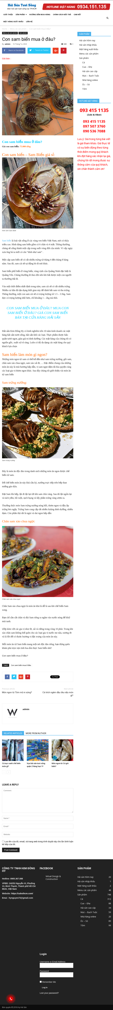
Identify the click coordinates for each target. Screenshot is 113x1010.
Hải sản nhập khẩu (88, 44)
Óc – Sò (86, 84)
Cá (83, 62)
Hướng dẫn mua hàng (39, 14)
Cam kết (77, 14)
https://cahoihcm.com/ (22, 893)
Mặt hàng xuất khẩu (13, 21)
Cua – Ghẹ (87, 66)
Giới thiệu (8, 14)
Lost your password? (49, 993)
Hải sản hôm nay (87, 40)
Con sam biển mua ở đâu (21, 665)
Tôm (84, 88)
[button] (107, 18)
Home (4, 29)
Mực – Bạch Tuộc (90, 75)
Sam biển (6, 240)
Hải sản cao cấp (89, 71)
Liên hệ (29, 21)
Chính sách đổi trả (62, 14)
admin (7, 44)
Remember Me (48, 982)
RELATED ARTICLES (13, 733)
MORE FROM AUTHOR (36, 733)
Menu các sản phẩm (18, 29)
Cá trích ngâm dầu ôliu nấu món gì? (58, 694)
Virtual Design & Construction (53, 877)
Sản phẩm (21, 14)
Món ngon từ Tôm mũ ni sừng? (17, 692)
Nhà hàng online (90, 80)
